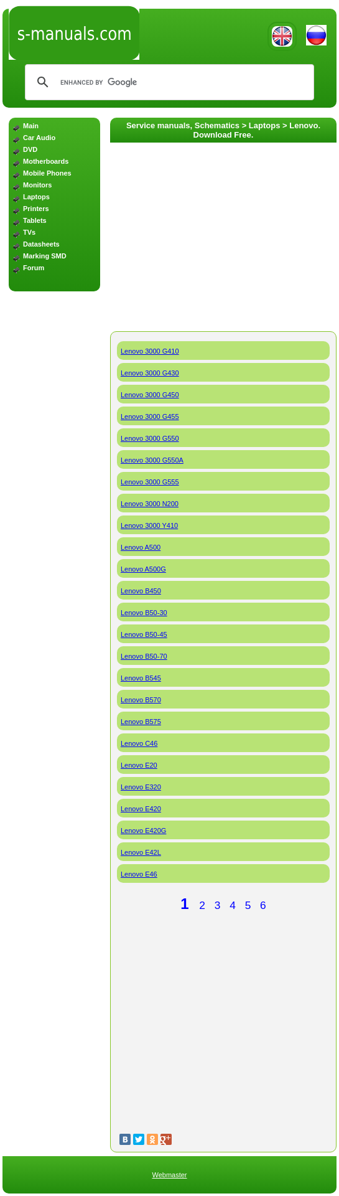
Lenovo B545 (141, 678)
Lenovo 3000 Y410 (149, 525)
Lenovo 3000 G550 (150, 438)
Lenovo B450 (141, 591)
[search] (167, 82)
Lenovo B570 (141, 700)
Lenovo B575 (141, 721)
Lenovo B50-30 (144, 612)
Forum (33, 267)
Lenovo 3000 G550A (152, 460)
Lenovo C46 (139, 743)
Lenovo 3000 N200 (150, 503)
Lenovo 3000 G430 (150, 373)
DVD (30, 149)
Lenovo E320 (141, 787)
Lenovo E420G (143, 830)
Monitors (37, 185)
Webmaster (169, 1175)
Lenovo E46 (139, 874)
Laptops (36, 196)
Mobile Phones (47, 173)
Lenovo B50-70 (144, 656)
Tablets (35, 220)
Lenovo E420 (141, 808)
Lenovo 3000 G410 (150, 351)
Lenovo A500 (140, 547)
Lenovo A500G (143, 569)
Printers (36, 208)
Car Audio (39, 137)
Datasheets (41, 244)
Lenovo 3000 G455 (150, 416)
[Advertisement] (54, 348)
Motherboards (45, 161)
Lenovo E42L (141, 852)
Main (31, 125)
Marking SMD (45, 256)
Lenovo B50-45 (144, 634)
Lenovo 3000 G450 (150, 394)
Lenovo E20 (139, 765)
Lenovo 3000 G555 (150, 482)
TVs (29, 232)
